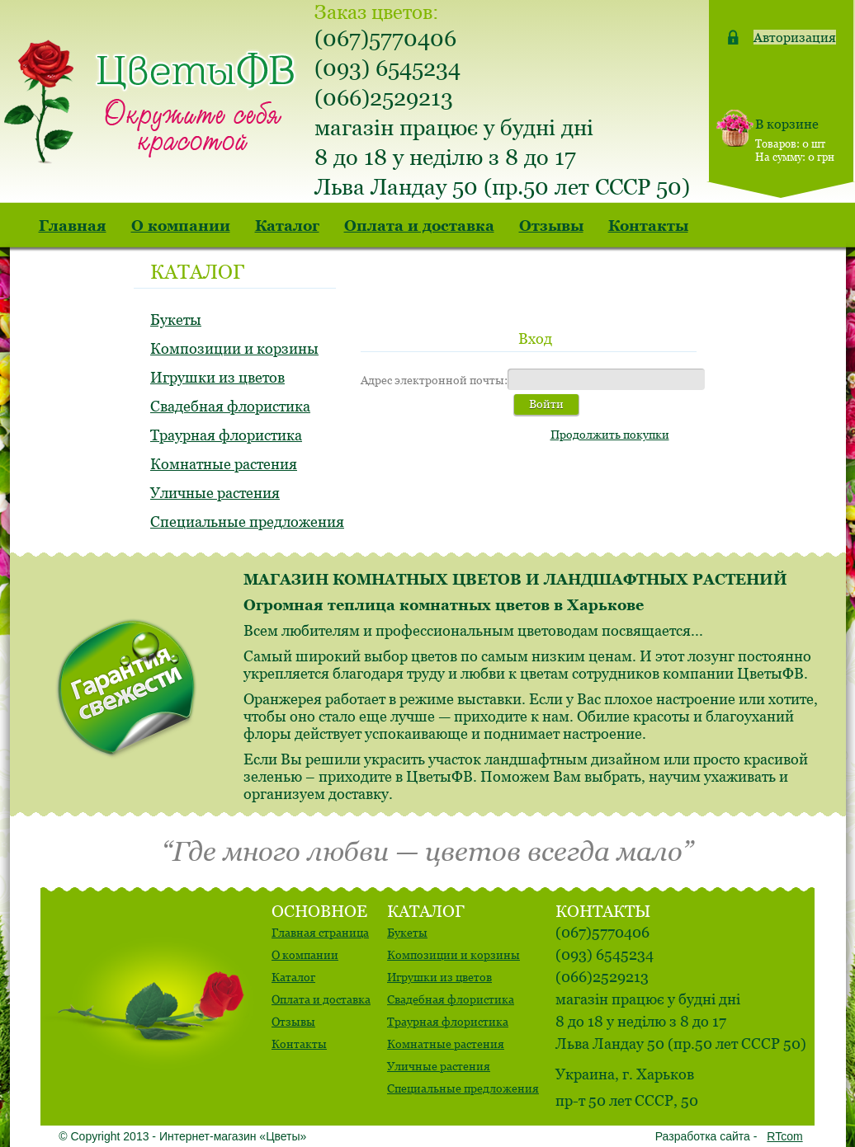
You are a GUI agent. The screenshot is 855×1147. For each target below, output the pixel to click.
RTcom (784, 1136)
